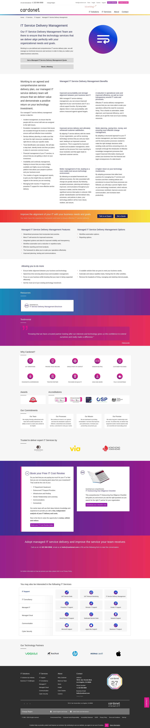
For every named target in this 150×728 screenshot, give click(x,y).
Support (104, 2)
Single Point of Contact (75, 366)
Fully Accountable (120, 382)
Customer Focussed (119, 366)
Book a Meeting (112, 2)
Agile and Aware (97, 382)
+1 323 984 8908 (31, 2)
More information (115, 725)
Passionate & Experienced (30, 382)
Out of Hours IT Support (67, 618)
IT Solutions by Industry (27, 677)
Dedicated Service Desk (91, 618)
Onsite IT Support (115, 607)
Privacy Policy (68, 571)
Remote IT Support (91, 607)
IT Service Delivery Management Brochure (51, 306)
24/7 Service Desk (66, 596)
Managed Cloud (27, 615)
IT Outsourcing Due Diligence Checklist (106, 490)
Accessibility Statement (87, 717)
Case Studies (62, 690)
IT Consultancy (27, 599)
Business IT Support (116, 629)
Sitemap (124, 717)
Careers (98, 2)
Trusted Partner (52, 382)
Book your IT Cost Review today (42, 525)
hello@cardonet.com (81, 2)
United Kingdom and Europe (60, 711)
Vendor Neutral (97, 366)
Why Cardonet (62, 677)
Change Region (79, 696)
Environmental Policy (55, 717)
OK (107, 725)
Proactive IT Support (67, 607)
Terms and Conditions (114, 717)
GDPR (96, 717)
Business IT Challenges (27, 681)
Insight (93, 2)
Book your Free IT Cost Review (47, 473)
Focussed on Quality (75, 382)
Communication (27, 623)
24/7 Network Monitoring (91, 596)
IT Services (106, 12)
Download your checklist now (96, 505)
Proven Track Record (52, 366)
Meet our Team (62, 681)
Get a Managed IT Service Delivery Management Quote (47, 60)
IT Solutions (94, 12)
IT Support (26, 591)
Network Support (116, 618)
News (88, 2)
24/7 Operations (30, 366)
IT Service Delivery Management (116, 596)
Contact (125, 12)
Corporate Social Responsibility (71, 717)
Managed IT (26, 607)
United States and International (81, 711)
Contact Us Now (123, 2)
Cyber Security (27, 631)
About (116, 12)
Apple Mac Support (91, 629)
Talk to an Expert (105, 216)
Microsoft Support (67, 629)
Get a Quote (121, 216)
